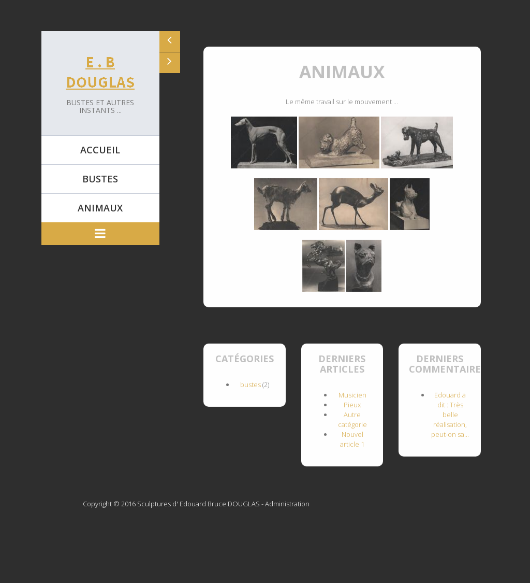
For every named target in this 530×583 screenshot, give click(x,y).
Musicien (352, 394)
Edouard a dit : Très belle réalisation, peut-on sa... (450, 414)
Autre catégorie (352, 419)
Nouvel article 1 (352, 438)
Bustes (100, 179)
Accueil (100, 150)
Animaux (100, 208)
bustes (250, 384)
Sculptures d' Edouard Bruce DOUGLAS (198, 503)
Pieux (352, 404)
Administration (287, 503)
